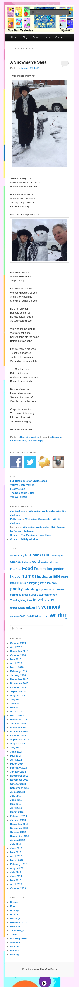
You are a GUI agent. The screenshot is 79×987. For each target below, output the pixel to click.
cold (52, 437)
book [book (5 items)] (28, 555)
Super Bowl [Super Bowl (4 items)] (36, 594)
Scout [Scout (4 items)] (51, 589)
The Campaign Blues (22, 493)
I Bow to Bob (17, 489)
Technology (17, 930)
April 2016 (16, 663)
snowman (15, 440)
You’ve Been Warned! (22, 485)
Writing (14, 954)
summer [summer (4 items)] (23, 594)
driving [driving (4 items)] (54, 562)
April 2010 (16, 884)
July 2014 (15, 747)
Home (14, 37)
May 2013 (15, 803)
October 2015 (18, 687)
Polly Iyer (15, 519)
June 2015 (16, 703)
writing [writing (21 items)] (59, 615)
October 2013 (18, 783)
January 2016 (18, 675)
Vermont (15, 942)
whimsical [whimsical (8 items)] (29, 616)
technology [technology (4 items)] (50, 594)
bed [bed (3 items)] (15, 555)
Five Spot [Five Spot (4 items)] (15, 569)
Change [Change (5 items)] (15, 561)
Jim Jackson (17, 511)
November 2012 (19, 828)
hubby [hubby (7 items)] (15, 576)
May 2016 (15, 659)
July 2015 (15, 699)
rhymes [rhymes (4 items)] (43, 589)
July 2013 (15, 795)
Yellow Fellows (19, 496)
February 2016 (18, 671)
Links (47, 37)
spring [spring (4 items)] (14, 594)
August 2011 (17, 868)
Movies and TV (18, 922)
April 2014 (16, 759)
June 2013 (16, 799)
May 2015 (15, 707)
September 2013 (19, 787)
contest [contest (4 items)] (44, 562)
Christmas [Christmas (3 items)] (26, 562)
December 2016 (19, 651)
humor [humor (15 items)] (28, 575)
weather (35, 437)
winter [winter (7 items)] (44, 616)
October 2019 (18, 643)
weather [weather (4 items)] (15, 616)
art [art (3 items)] (11, 555)
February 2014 (18, 767)
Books (36, 37)
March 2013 (17, 811)
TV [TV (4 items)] (52, 600)
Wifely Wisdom (30, 539)
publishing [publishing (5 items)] (30, 589)
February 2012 (18, 864)
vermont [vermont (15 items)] (50, 606)
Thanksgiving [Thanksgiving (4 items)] (18, 600)
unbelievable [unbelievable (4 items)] (17, 607)
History (14, 910)
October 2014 (18, 735)
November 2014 (19, 731)
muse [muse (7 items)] (14, 583)
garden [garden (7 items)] (58, 569)
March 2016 (17, 667)
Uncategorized (18, 938)
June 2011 (16, 876)
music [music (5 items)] (24, 583)
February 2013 (18, 816)
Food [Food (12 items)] (27, 568)
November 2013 (19, 779)
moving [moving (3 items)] (64, 577)
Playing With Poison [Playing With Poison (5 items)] (43, 583)
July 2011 (15, 872)
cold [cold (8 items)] (36, 561)
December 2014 (19, 727)
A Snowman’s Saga (28, 62)
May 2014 (15, 755)
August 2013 (17, 791)
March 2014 (17, 763)
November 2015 (19, 683)
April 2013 (16, 807)
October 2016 (18, 655)
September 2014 (19, 739)
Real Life (25, 437)
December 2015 (19, 679)
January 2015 (18, 723)
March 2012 (17, 860)
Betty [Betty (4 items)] (21, 555)
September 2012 (19, 836)
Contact (59, 37)
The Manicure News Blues (36, 535)
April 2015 (16, 711)
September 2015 (19, 691)
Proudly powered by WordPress (39, 969)
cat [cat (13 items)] (47, 554)
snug (24, 440)
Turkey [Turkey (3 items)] (46, 600)
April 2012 (16, 856)
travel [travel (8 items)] (38, 600)
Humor (14, 914)
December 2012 (19, 824)
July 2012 (15, 844)
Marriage (15, 918)
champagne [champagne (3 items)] (57, 555)
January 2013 (18, 820)
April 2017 (16, 647)
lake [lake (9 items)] (56, 576)
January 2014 (18, 771)
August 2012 (17, 840)
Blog (25, 37)
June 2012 (16, 848)
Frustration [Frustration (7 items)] (43, 569)
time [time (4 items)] (29, 600)
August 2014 (17, 743)
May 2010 (15, 880)
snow (58, 437)
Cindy (13, 535)
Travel (13, 934)
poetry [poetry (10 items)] (16, 588)
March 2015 (17, 715)
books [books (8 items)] (38, 555)
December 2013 (19, 775)
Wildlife (14, 950)
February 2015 (18, 719)
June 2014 (16, 751)
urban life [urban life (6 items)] (33, 607)
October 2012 (18, 832)
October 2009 (18, 888)
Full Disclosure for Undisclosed (28, 481)
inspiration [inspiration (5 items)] (44, 576)
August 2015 (17, 695)
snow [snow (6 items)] (60, 589)
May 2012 (15, 852)
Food (13, 906)
